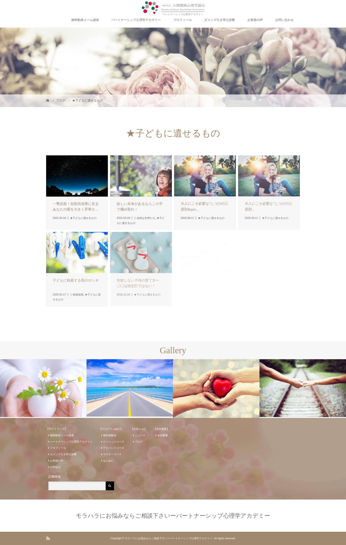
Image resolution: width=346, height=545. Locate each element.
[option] (43, 388)
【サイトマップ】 (56, 428)
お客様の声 (255, 20)
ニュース (140, 435)
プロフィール (182, 20)
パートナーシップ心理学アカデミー (136, 20)
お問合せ (55, 467)
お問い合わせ (284, 20)
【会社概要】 (161, 428)
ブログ (139, 441)
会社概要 (162, 435)
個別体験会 (109, 435)
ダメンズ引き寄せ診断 (219, 20)
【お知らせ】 (139, 428)
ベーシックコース (113, 441)
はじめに (108, 460)
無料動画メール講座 (85, 20)
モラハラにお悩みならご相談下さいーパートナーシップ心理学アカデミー (173, 515)
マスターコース (112, 454)
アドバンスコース (113, 447)
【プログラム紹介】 (111, 428)
